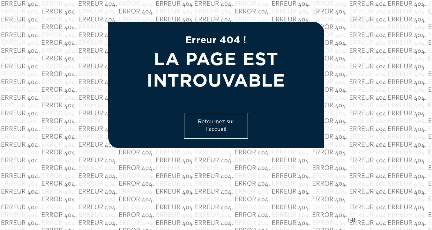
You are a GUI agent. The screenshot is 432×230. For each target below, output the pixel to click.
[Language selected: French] (383, 220)
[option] (387, 220)
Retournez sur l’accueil (216, 125)
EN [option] (364, 220)
